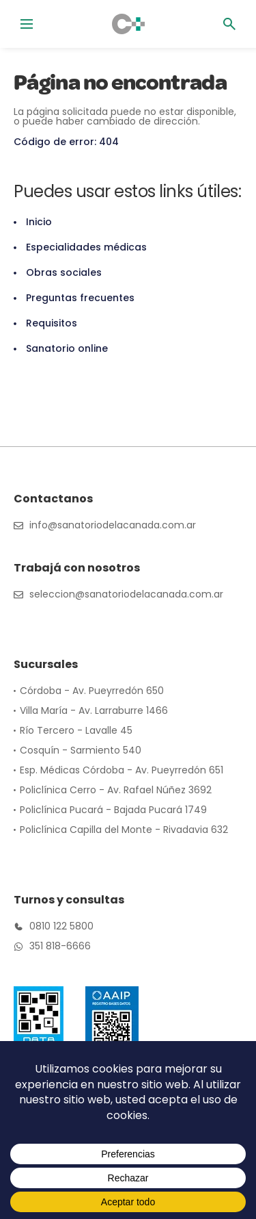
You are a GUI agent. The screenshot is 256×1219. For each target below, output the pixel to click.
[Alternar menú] (26, 24)
